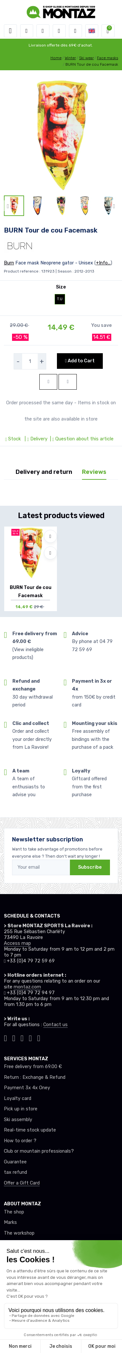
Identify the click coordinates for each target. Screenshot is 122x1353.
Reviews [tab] (94, 472)
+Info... (103, 263)
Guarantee (15, 1162)
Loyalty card (17, 1098)
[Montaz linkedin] (38, 1037)
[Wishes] (59, 30)
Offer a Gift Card (22, 1183)
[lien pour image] (61, 135)
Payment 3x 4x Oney (27, 1088)
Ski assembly (18, 1119)
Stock (13, 439)
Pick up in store (20, 1109)
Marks (10, 1222)
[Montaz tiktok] (5, 1037)
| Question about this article (81, 439)
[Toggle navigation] (10, 30)
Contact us (55, 1024)
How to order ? (20, 1141)
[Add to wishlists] (50, 536)
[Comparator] (75, 30)
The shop (14, 1212)
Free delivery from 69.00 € (33, 1066)
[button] (26, 30)
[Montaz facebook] (22, 1037)
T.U (59, 299)
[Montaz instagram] (14, 1037)
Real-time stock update (30, 1130)
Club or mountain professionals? (39, 1151)
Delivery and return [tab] (44, 472)
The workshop (19, 1233)
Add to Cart (80, 361)
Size (61, 287)
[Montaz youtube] (30, 1037)
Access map (17, 943)
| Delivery (35, 439)
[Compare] (50, 552)
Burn (9, 263)
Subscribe (90, 867)
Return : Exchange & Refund (34, 1077)
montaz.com (27, 987)
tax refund (15, 1172)
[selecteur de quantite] (30, 361)
